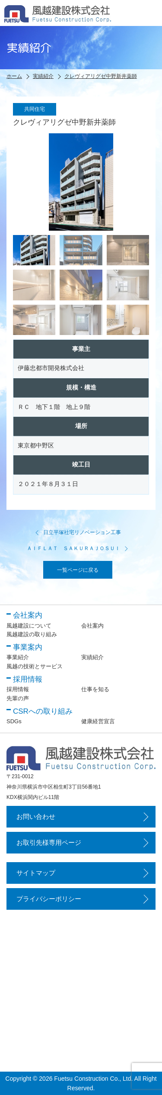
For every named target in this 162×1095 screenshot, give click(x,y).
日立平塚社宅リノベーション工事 (78, 532)
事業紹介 (17, 657)
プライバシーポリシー (48, 898)
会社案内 (92, 625)
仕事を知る (95, 689)
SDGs (14, 721)
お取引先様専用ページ (48, 842)
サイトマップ (35, 872)
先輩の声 (17, 698)
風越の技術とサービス (34, 666)
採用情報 (17, 689)
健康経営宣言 (98, 721)
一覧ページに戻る (77, 570)
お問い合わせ (35, 816)
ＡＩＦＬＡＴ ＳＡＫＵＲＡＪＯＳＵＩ (78, 548)
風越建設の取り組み (31, 634)
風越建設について (28, 625)
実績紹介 (92, 657)
